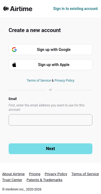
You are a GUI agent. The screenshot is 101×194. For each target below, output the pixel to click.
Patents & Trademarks (44, 180)
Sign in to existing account (75, 8)
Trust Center (12, 180)
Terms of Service (39, 80)
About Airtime (13, 174)
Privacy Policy (64, 80)
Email (13, 99)
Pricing (34, 174)
